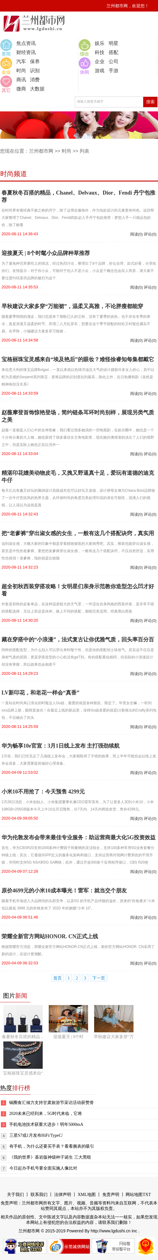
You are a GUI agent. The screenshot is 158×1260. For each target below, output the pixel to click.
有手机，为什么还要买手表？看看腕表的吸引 (51, 1146)
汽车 (21, 61)
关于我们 (15, 1194)
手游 (113, 70)
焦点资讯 (26, 43)
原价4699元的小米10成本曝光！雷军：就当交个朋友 (64, 891)
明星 (113, 43)
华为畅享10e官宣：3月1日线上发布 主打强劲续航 (61, 746)
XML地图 (87, 1194)
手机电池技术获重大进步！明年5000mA (46, 1124)
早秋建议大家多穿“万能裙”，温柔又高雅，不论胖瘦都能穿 (72, 306)
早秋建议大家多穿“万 (114, 1036)
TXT (147, 1194)
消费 (35, 79)
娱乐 (99, 43)
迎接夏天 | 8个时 (68, 1036)
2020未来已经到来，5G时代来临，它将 (45, 1113)
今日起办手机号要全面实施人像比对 (43, 1168)
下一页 (98, 978)
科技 (99, 52)
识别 (35, 70)
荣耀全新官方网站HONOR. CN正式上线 (50, 936)
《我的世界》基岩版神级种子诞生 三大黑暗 (50, 1157)
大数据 (37, 88)
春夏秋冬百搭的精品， (23, 1036)
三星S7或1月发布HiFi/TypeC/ (36, 1135)
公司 (113, 61)
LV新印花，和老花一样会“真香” (40, 693)
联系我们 (39, 1194)
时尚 (21, 70)
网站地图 (134, 1194)
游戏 (99, 70)
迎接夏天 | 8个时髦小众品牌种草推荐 (46, 253)
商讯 (21, 79)
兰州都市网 (41, 151)
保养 (35, 61)
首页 (57, 978)
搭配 (113, 52)
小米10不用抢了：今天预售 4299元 (43, 792)
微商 (21, 88)
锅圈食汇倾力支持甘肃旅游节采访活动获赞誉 (51, 1102)
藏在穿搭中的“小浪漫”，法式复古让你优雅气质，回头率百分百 (78, 640)
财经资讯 (26, 52)
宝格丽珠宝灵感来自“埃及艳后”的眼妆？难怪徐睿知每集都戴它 (78, 359)
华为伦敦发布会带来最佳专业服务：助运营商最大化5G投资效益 (79, 837)
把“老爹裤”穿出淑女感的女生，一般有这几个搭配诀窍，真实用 (78, 533)
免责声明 (110, 1194)
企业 (99, 61)
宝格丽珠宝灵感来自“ (23, 1073)
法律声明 (62, 1194)
